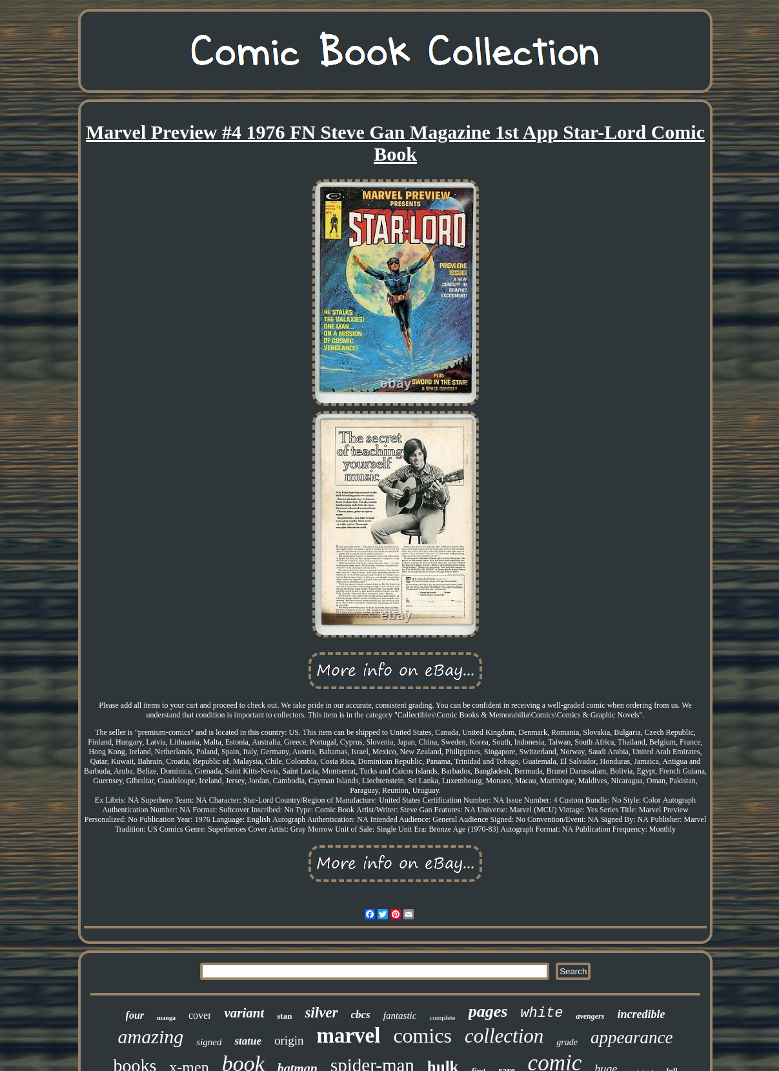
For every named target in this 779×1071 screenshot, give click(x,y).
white (541, 1013)
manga (166, 1017)
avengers (590, 1016)
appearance (632, 1037)
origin (288, 1040)
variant (244, 1013)
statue (247, 1041)
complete (442, 1017)
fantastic (400, 1015)
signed (208, 1042)
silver (321, 1013)
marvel (348, 1035)
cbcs (360, 1014)
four (135, 1015)
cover (200, 1015)
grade (567, 1042)
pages (488, 1011)
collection (504, 1036)
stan (284, 1016)
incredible (641, 1014)
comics (422, 1035)
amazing (151, 1036)
